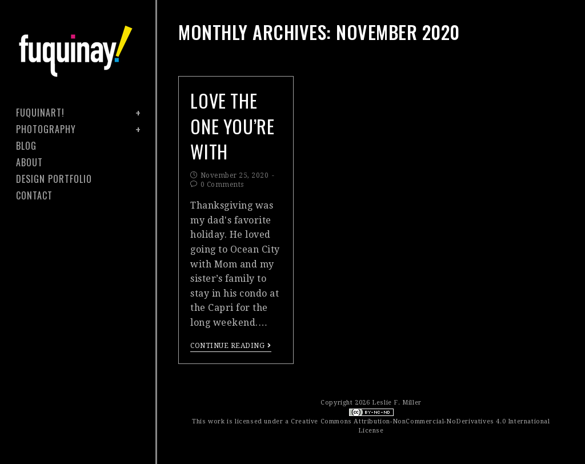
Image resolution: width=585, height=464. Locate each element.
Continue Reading (230, 346)
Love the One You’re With (232, 126)
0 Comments (222, 185)
